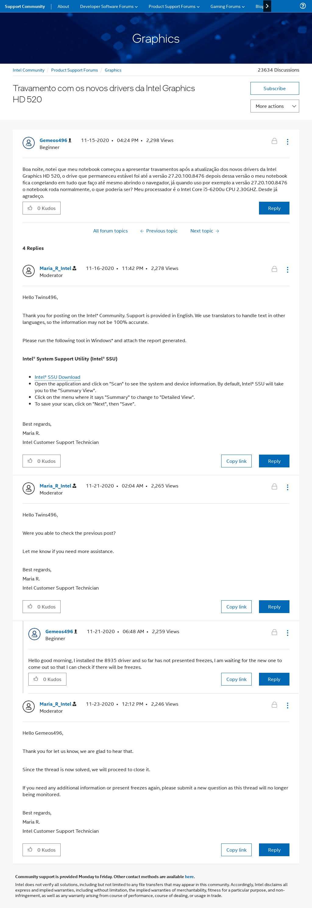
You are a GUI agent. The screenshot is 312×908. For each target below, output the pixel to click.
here (189, 876)
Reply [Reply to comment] (274, 460)
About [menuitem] (63, 6)
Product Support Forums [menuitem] (172, 6)
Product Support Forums (74, 69)
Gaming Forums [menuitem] (226, 6)
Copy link (236, 460)
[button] (287, 141)
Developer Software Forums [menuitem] (107, 6)
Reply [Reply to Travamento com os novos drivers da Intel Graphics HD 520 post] (274, 207)
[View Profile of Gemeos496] (55, 140)
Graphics (113, 69)
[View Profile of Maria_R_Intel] (58, 268)
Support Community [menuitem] (25, 6)
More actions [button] (270, 105)
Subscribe (275, 88)
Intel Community (28, 69)
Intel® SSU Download (57, 376)
